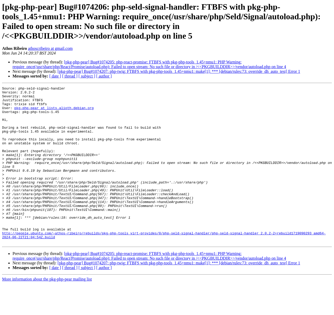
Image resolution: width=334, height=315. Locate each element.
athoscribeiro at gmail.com (50, 48)
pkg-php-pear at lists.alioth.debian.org (54, 112)
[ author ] (104, 76)
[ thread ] (69, 76)
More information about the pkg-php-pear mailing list (47, 310)
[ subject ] (87, 76)
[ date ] (55, 76)
